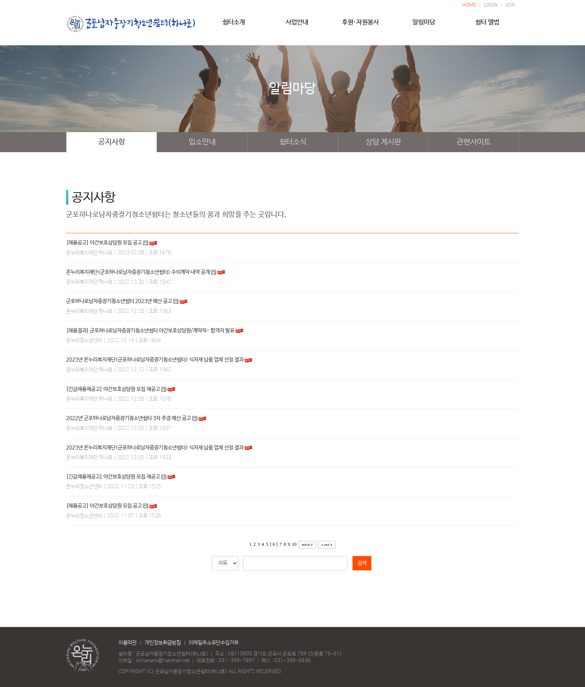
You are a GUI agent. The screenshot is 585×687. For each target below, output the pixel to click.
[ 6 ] (274, 544)
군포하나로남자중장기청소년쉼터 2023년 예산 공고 (119, 301)
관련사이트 (474, 142)
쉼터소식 (292, 142)
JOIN (510, 5)
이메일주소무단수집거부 (214, 643)
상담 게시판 (383, 142)
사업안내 (297, 25)
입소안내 (202, 142)
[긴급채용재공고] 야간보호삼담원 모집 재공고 (113, 389)
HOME (469, 5)
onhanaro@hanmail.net (163, 661)
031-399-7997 (237, 661)
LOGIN (490, 5)
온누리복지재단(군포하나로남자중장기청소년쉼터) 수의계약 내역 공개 (138, 272)
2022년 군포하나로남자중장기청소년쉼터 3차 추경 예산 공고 (128, 418)
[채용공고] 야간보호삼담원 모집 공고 (104, 243)
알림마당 (424, 25)
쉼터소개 (234, 25)
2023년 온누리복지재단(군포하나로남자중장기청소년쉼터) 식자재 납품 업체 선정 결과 (154, 360)
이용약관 (128, 643)
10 (294, 544)
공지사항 (111, 142)
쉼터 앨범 (487, 25)
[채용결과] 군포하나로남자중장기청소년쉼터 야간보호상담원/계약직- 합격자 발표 (150, 331)
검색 (361, 563)
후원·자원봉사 (360, 25)
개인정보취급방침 (163, 643)
